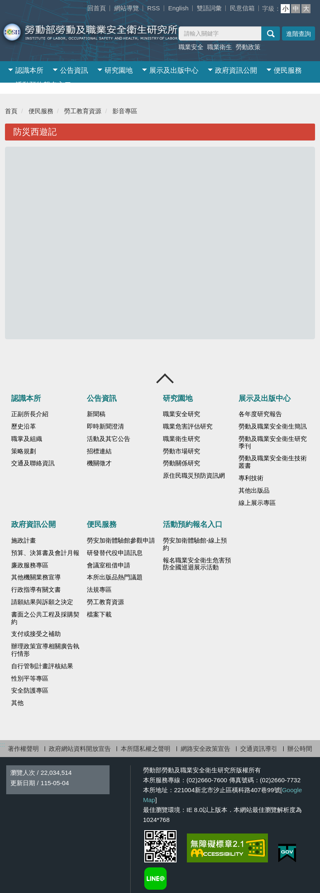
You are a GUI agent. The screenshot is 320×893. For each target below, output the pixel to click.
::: (85, 4)
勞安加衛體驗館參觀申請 (121, 540)
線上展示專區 (257, 503)
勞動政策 (248, 46)
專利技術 (251, 478)
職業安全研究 (181, 414)
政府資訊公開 (236, 70)
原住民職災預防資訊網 (194, 475)
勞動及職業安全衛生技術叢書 (273, 462)
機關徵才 (99, 463)
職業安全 (191, 46)
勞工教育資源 (82, 110)
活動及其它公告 (108, 439)
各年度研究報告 (260, 414)
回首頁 (96, 8)
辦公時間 (299, 748)
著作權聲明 (23, 748)
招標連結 (99, 451)
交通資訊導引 (258, 748)
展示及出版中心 (173, 70)
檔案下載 (99, 614)
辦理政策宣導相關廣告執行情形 (45, 650)
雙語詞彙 (209, 8)
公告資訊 (74, 70)
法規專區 (99, 589)
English (178, 8)
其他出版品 (254, 490)
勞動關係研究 (181, 463)
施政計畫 (23, 540)
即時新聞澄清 (105, 426)
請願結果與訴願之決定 (42, 602)
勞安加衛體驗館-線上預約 (195, 544)
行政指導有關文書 (36, 589)
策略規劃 (23, 451)
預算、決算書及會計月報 (45, 553)
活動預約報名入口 (43, 85)
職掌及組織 (26, 439)
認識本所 (29, 70)
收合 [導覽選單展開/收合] (165, 378)
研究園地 (119, 70)
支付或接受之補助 (36, 634)
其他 (17, 703)
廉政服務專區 (29, 565)
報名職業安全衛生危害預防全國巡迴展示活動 (197, 564)
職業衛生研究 (181, 439)
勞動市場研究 (181, 451)
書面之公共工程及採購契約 (45, 618)
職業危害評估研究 (188, 426)
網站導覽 (126, 8)
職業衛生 (219, 46)
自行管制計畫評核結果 (42, 666)
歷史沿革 (23, 426)
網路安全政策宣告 (205, 748)
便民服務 (288, 70)
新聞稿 (96, 414)
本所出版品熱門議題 (115, 577)
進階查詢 (298, 33)
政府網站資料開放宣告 (80, 748)
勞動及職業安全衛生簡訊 (273, 426)
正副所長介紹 (29, 414)
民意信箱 (242, 8)
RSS (153, 8)
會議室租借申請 (108, 565)
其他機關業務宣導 (36, 577)
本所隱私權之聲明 (145, 748)
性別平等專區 (29, 678)
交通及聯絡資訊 (33, 463)
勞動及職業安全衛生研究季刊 (273, 443)
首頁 (11, 110)
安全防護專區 (29, 690)
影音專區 (124, 110)
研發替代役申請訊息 (115, 553)
